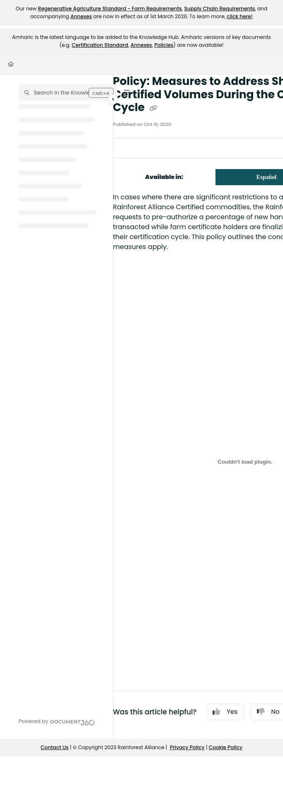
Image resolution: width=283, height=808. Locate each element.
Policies (164, 44)
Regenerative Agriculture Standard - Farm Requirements (109, 8)
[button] (68, 92)
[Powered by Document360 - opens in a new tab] (57, 721)
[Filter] (127, 92)
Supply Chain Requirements (219, 8)
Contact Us (55, 747)
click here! (239, 16)
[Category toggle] (113, 99)
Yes (225, 711)
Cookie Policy (225, 747)
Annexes (81, 16)
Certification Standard (100, 44)
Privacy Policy (187, 747)
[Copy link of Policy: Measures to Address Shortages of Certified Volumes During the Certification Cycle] (153, 108)
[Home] (11, 64)
